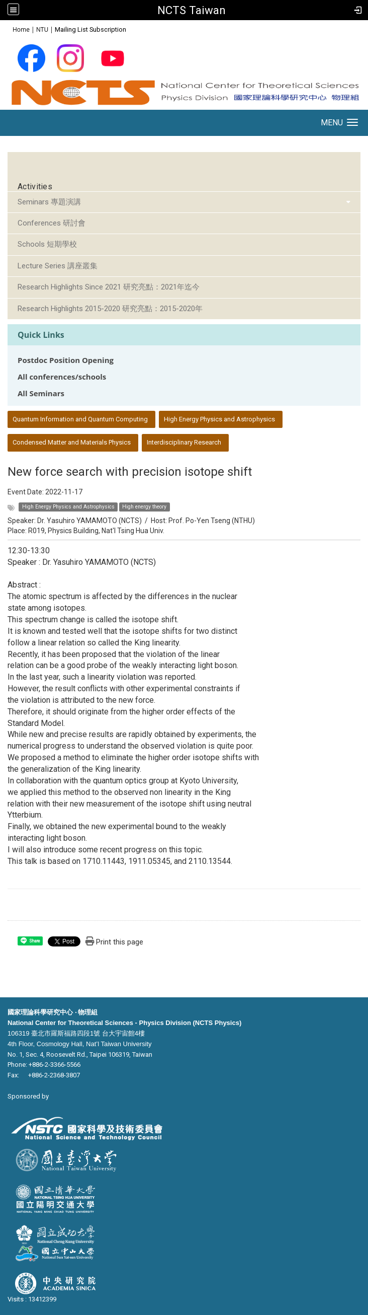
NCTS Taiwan (191, 10)
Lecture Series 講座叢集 (58, 265)
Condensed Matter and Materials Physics (72, 442)
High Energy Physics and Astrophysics (219, 419)
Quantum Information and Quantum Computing (80, 419)
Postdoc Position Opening (66, 360)
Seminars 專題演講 (49, 201)
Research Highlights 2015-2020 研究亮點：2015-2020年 (110, 308)
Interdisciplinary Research (184, 442)
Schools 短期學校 (47, 244)
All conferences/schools (62, 377)
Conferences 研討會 (51, 223)
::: (7, 29)
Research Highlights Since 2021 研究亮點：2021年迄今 (109, 286)
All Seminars (41, 393)
